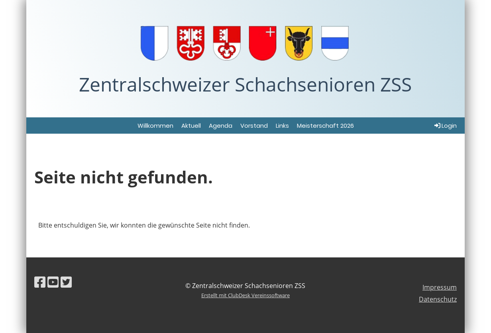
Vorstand (254, 125)
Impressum (439, 287)
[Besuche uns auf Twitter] (66, 281)
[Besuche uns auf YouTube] (53, 281)
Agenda (220, 125)
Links (282, 125)
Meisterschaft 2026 (325, 125)
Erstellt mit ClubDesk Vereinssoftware (245, 295)
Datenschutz (438, 299)
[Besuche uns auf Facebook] (39, 281)
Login (445, 125)
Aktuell (191, 125)
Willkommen (155, 125)
